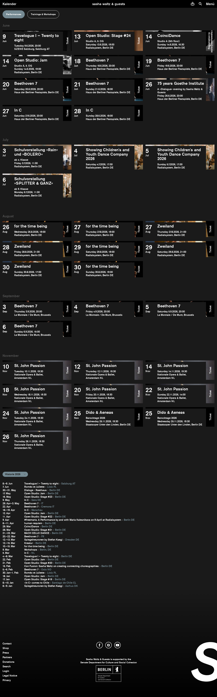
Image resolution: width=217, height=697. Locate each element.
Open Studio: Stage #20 (38, 562)
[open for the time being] (33, 230)
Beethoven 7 (31, 503)
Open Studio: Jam (34, 493)
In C (26, 500)
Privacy (7, 680)
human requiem (33, 523)
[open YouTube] (117, 645)
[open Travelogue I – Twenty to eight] (33, 42)
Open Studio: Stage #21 (38, 529)
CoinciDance (31, 526)
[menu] (210, 4)
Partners (7, 657)
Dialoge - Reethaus (35, 490)
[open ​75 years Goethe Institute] (175, 90)
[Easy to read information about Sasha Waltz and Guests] (192, 4)
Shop (6, 648)
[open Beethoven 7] (104, 66)
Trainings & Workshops (43, 14)
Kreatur (28, 543)
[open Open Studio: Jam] (33, 66)
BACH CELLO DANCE (36, 533)
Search (7, 666)
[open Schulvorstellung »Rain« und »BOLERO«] (33, 158)
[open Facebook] (99, 645)
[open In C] (33, 114)
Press (6, 652)
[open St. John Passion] (33, 371)
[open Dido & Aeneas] (104, 418)
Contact (7, 643)
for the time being (34, 546)
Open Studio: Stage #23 (38, 496)
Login (6, 671)
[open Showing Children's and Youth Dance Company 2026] (104, 158)
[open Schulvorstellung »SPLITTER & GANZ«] (33, 187)
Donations (8, 661)
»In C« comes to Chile (36, 582)
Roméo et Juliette (34, 486)
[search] (200, 4)
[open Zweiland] (175, 230)
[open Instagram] (108, 645)
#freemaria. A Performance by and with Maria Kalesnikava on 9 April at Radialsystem (72, 519)
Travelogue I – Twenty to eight (41, 483)
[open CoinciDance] (175, 42)
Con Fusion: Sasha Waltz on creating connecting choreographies (61, 566)
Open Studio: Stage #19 (38, 579)
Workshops (30, 549)
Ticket (67, 40)
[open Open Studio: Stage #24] (104, 42)
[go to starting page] (108, 4)
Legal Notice (10, 675)
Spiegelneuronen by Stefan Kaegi (43, 539)
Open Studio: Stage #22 (38, 516)
